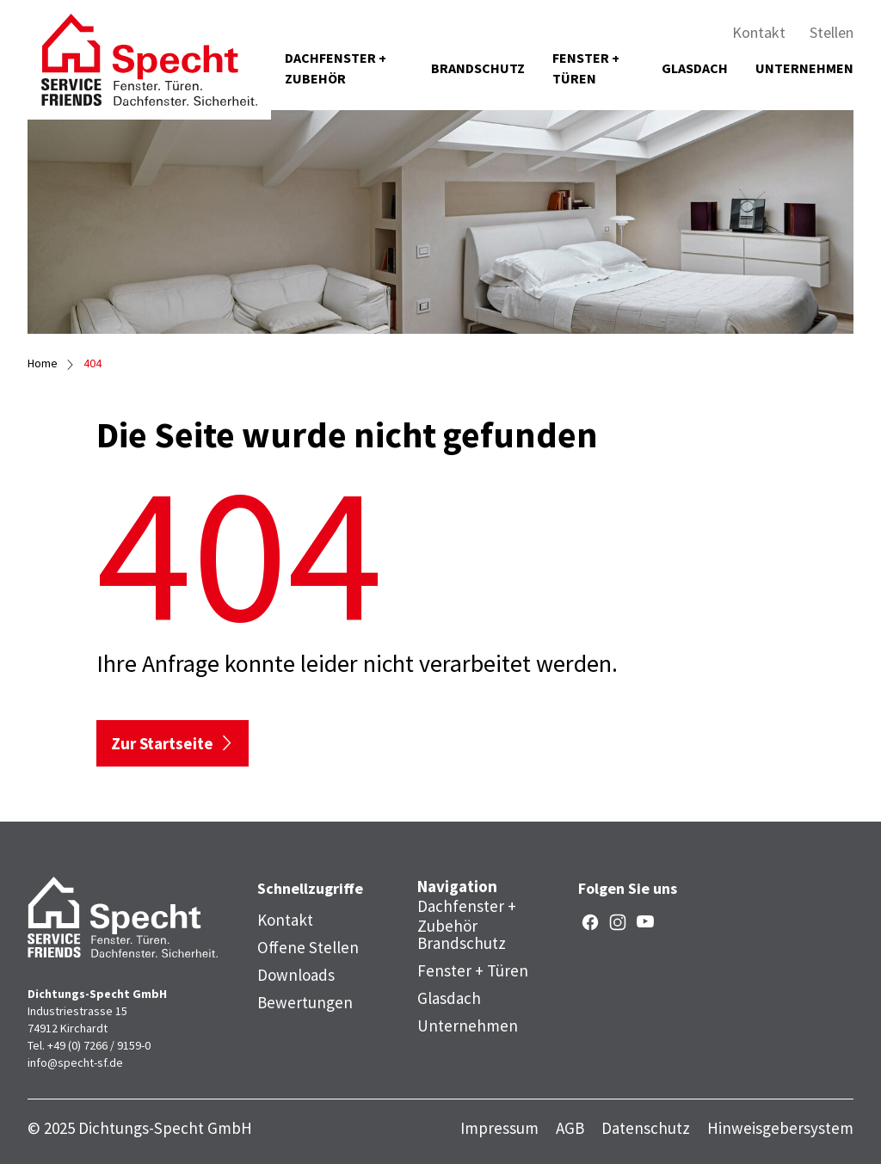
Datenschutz (645, 1128)
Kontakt (759, 32)
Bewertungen (305, 1002)
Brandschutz (478, 68)
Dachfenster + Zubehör (335, 69)
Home (43, 363)
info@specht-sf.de (75, 1062)
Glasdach (695, 68)
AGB (570, 1128)
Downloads (296, 974)
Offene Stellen (308, 947)
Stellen (831, 32)
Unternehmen (804, 68)
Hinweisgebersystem (780, 1128)
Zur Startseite (162, 743)
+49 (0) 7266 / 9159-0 (99, 1045)
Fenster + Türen (585, 69)
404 (92, 363)
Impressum (499, 1128)
